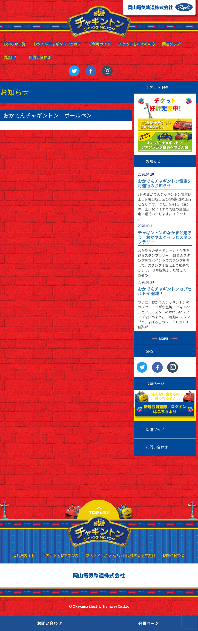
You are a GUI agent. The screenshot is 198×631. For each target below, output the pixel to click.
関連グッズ (155, 429)
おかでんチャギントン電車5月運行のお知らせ (164, 183)
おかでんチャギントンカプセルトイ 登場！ (165, 291)
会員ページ (148, 623)
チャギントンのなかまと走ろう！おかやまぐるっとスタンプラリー (165, 237)
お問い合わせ (157, 447)
